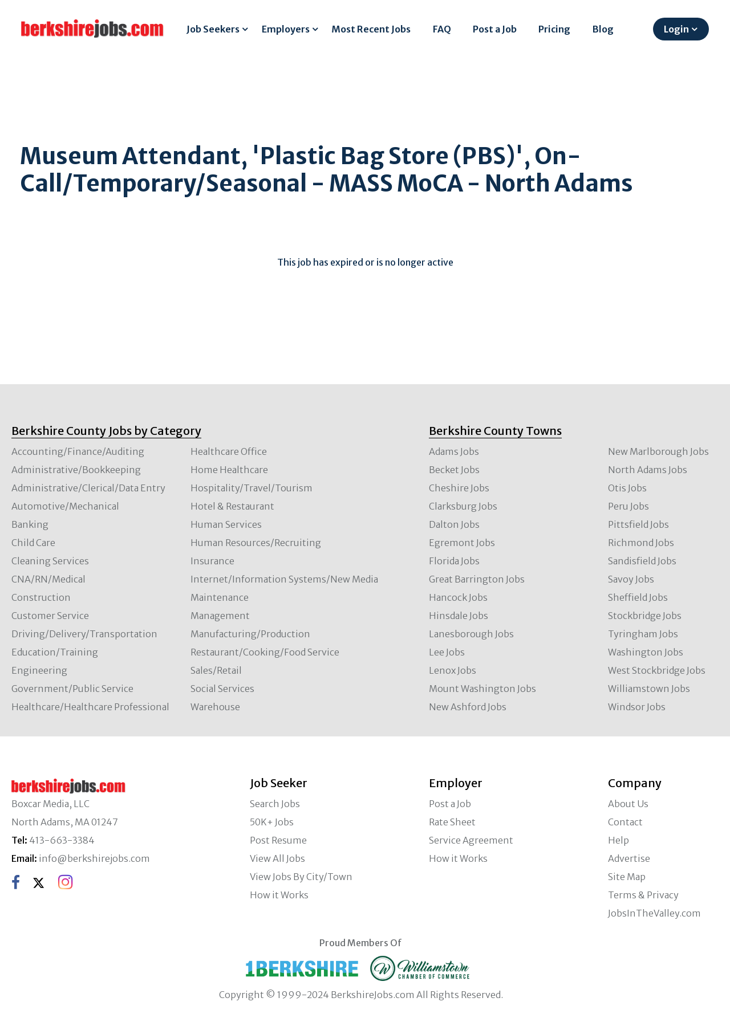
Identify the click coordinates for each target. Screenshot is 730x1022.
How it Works (279, 895)
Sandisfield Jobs (642, 561)
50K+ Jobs (272, 822)
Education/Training (54, 652)
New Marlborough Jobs (658, 451)
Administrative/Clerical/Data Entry (88, 488)
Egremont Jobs (462, 542)
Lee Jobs (447, 652)
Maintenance (219, 597)
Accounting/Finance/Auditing (77, 451)
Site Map (627, 876)
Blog (603, 29)
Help (618, 840)
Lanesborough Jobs (471, 634)
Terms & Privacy (643, 895)
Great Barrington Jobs (477, 579)
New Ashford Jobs (467, 706)
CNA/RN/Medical (48, 579)
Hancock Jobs (458, 597)
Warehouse (215, 706)
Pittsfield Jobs (638, 524)
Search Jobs (275, 803)
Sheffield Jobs (638, 597)
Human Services (226, 524)
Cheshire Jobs (459, 488)
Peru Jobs (628, 506)
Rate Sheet (452, 822)
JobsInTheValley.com (654, 913)
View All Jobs (277, 858)
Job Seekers (213, 29)
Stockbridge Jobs (645, 615)
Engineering (39, 670)
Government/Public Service (72, 688)
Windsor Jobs (637, 706)
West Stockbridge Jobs (656, 670)
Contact (625, 822)
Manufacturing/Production (250, 634)
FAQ (442, 29)
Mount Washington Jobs (482, 688)
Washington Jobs (645, 652)
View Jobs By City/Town (301, 876)
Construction (41, 597)
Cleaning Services (50, 561)
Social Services (222, 688)
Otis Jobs (627, 488)
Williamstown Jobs (649, 688)
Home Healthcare (229, 469)
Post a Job (495, 29)
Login (676, 29)
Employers (286, 29)
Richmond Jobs (641, 542)
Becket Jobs (454, 469)
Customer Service (50, 615)
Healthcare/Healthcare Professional (90, 706)
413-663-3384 (62, 840)
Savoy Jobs (631, 579)
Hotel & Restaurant (232, 506)
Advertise (629, 858)
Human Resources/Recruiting (255, 542)
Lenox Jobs (452, 670)
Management (220, 615)
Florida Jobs (454, 561)
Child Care (33, 542)
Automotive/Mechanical (65, 506)
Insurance (212, 561)
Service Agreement (471, 840)
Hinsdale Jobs (458, 615)
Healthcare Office (228, 451)
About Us (628, 803)
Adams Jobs (454, 451)
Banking (29, 524)
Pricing (554, 29)
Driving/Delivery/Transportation (84, 634)
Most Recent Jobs (371, 29)
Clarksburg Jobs (463, 506)
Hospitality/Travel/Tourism (251, 488)
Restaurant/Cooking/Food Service (264, 652)
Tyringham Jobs (643, 634)
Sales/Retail (216, 670)
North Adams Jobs (647, 469)
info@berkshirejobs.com (94, 858)
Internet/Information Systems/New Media (284, 579)
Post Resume (278, 840)
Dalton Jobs (454, 524)
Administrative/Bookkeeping (76, 469)
